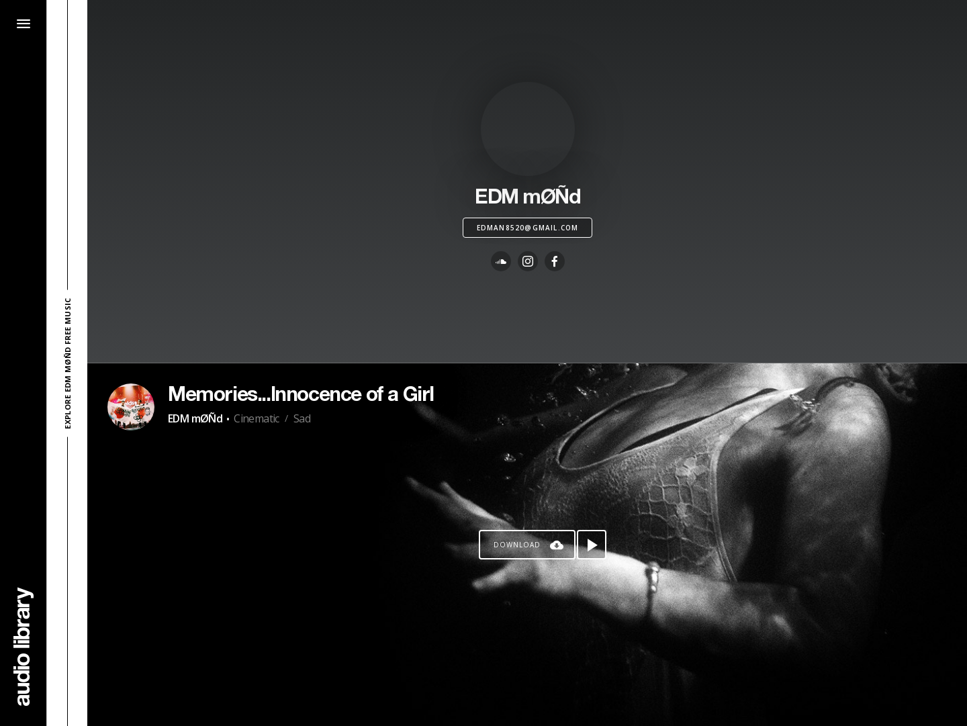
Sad (301, 418)
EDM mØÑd (195, 418)
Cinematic (256, 418)
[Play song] (591, 544)
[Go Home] (23, 646)
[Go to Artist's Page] (130, 406)
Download (517, 544)
